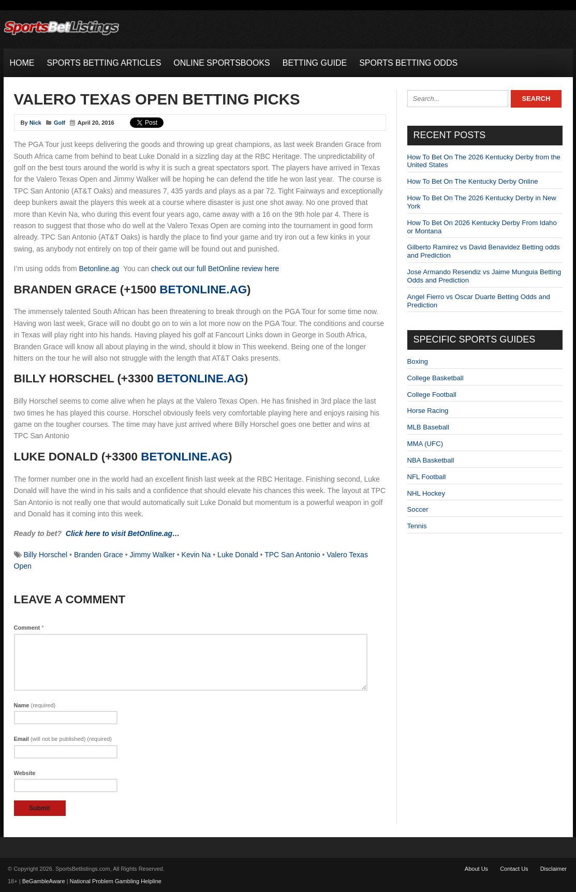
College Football (431, 394)
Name (35, 705)
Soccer (418, 509)
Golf (59, 123)
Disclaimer (553, 869)
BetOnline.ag (203, 289)
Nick (35, 123)
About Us (476, 869)
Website (25, 773)
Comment (29, 628)
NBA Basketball (430, 460)
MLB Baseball (428, 427)
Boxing (417, 361)
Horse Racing (428, 410)
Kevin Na (196, 555)
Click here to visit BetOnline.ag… (123, 533)
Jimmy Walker (152, 555)
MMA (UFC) (425, 444)
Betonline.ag (99, 268)
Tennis (417, 526)
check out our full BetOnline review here (215, 268)
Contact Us (514, 869)
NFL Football (426, 477)
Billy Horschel (45, 555)
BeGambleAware (43, 881)
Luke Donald (237, 555)
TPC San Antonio (292, 555)
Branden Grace (98, 555)
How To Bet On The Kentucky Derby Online (472, 181)
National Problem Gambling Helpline (115, 881)
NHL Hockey (426, 493)
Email (63, 739)
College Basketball (435, 378)
